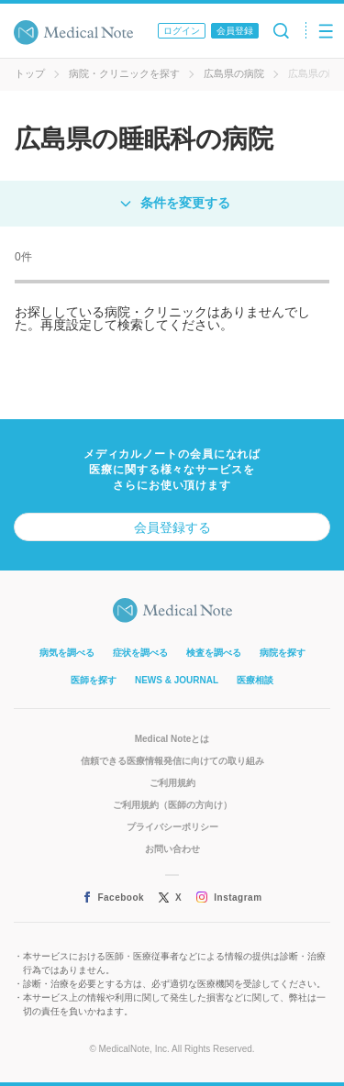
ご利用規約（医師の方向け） (172, 805)
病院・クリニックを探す (124, 73)
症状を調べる (140, 653)
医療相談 (255, 680)
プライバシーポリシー (172, 827)
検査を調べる (213, 653)
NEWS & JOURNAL (176, 680)
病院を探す (282, 653)
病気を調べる (66, 653)
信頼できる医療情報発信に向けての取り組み (172, 761)
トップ (30, 73)
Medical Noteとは (172, 739)
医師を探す (94, 680)
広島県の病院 (234, 73)
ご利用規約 (172, 783)
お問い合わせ (172, 849)
